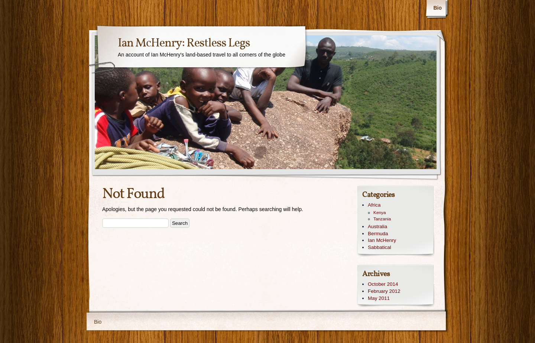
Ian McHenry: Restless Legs (184, 43)
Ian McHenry (382, 240)
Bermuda (378, 233)
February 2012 (384, 291)
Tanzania (382, 218)
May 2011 (379, 298)
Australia (377, 226)
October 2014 (383, 284)
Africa (374, 205)
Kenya (379, 212)
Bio (437, 8)
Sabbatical (379, 247)
